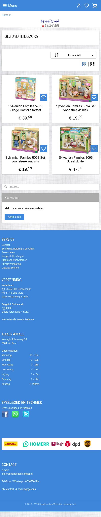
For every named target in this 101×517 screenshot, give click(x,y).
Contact (6, 14)
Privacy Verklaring (11, 264)
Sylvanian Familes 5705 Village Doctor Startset (25, 108)
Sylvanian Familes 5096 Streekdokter (76, 159)
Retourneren (8, 252)
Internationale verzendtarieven (18, 319)
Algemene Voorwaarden (14, 260)
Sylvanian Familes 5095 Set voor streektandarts (25, 159)
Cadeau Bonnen (10, 267)
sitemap (68, 504)
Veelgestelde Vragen (12, 256)
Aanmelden (14, 216)
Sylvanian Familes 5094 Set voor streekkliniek (75, 108)
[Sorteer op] (73, 55)
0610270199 (32, 481)
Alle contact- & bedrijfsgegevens (19, 489)
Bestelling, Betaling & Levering (18, 248)
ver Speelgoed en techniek (17, 408)
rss (74, 504)
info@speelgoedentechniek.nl (17, 473)
